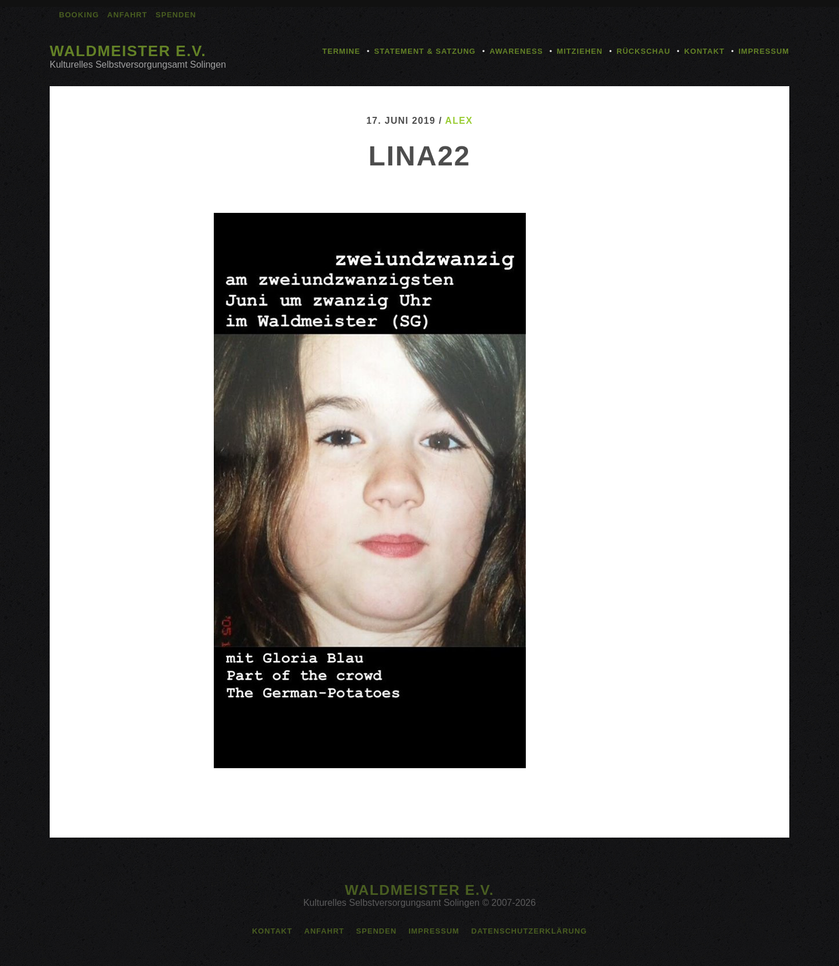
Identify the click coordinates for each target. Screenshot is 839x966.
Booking (79, 14)
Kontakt (704, 51)
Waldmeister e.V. (128, 51)
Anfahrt (127, 14)
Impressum (763, 51)
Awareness (516, 51)
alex (459, 121)
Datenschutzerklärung (528, 931)
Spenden (175, 14)
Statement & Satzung (425, 51)
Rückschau (643, 51)
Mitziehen (580, 51)
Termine (341, 51)
